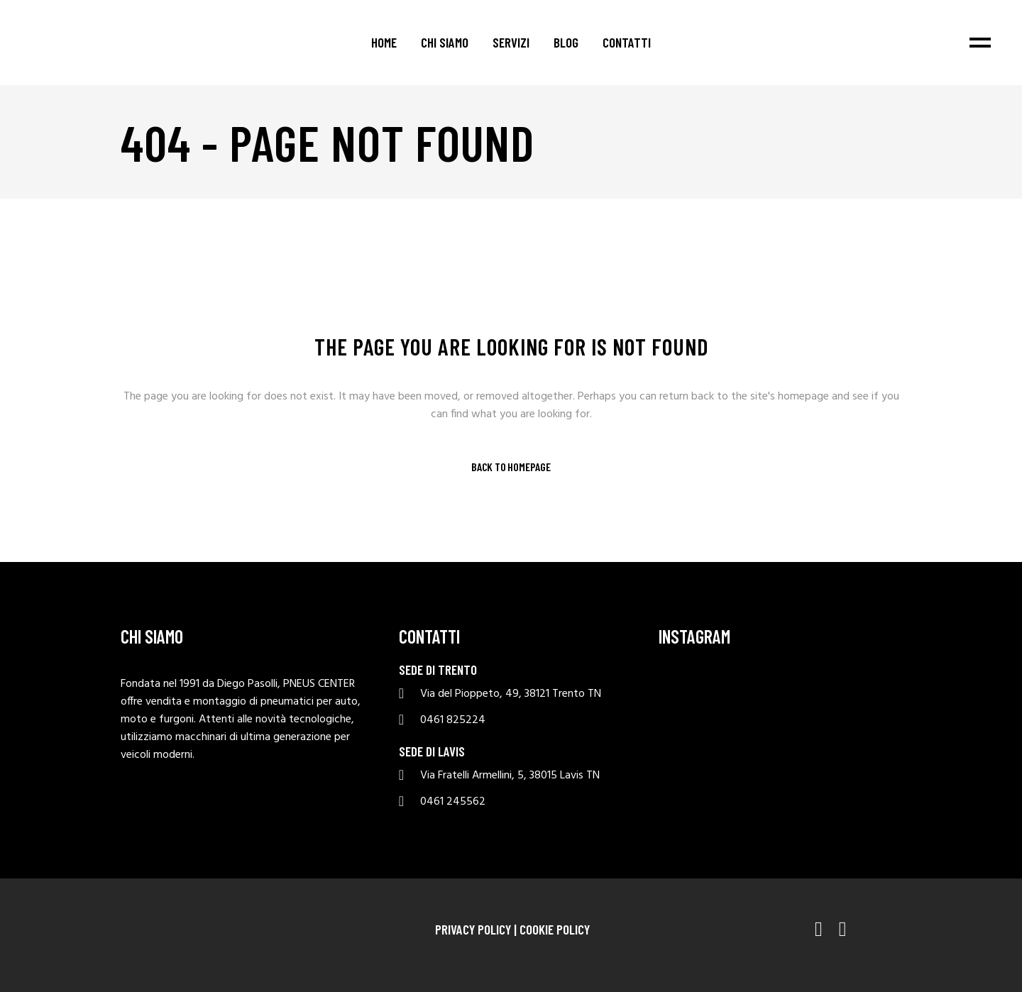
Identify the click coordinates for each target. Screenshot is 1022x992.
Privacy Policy (473, 929)
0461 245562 (452, 802)
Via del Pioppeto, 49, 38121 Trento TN (510, 694)
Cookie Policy (555, 929)
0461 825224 (452, 720)
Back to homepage (511, 467)
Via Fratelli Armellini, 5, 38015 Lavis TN (510, 776)
